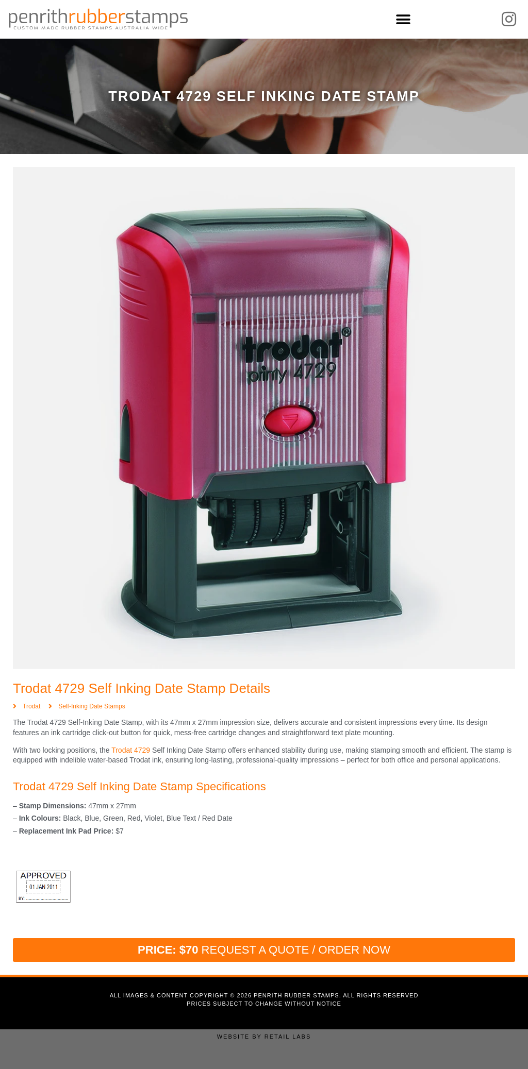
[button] (403, 19)
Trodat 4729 (130, 750)
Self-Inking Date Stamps (91, 706)
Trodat (31, 706)
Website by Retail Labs (264, 1036)
